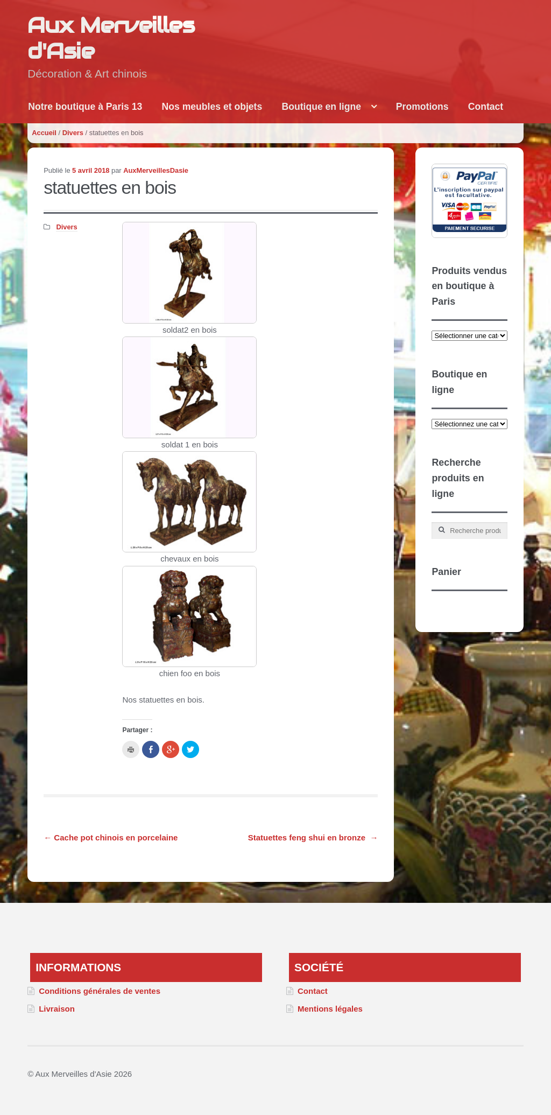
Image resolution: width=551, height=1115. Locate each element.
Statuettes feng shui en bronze (313, 837)
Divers (72, 133)
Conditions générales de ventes (99, 990)
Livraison (57, 1008)
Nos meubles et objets (212, 106)
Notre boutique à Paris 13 (85, 106)
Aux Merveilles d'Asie (110, 38)
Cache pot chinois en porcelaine (111, 837)
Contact (486, 106)
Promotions (422, 106)
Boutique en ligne (321, 106)
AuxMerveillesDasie (155, 170)
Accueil (44, 133)
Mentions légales (330, 1008)
